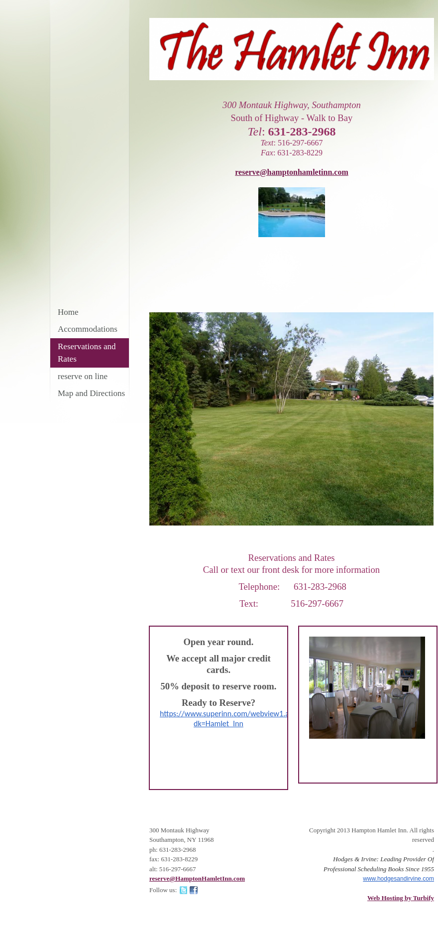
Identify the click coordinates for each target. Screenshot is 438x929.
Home (68, 312)
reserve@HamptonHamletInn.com (197, 878)
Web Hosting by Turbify (400, 898)
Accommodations (87, 329)
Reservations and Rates (87, 353)
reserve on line (83, 376)
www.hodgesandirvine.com (398, 878)
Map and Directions (91, 393)
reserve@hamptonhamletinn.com (291, 172)
